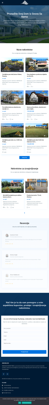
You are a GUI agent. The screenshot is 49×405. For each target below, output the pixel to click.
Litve (4, 103)
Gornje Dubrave (31, 136)
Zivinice (8, 70)
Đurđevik (30, 70)
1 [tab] (24, 213)
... (6, 84)
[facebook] (3, 374)
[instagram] (7, 374)
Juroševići (30, 191)
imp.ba (28, 378)
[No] (47, 401)
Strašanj (6, 191)
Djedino (5, 70)
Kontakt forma (7, 392)
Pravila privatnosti (27, 402)
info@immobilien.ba (8, 390)
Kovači (29, 103)
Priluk (4, 136)
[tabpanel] (13, 194)
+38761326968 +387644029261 (11, 387)
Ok (19, 402)
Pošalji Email (24, 352)
